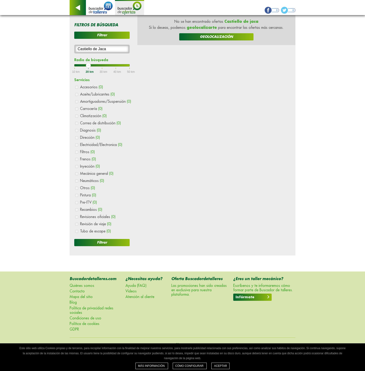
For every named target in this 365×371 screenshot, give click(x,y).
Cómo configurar (189, 366)
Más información (152, 366)
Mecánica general (96, 174)
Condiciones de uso (85, 318)
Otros (87, 188)
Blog (73, 302)
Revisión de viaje (95, 224)
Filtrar (102, 35)
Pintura (88, 195)
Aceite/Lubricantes (97, 94)
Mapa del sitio (81, 297)
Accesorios (91, 87)
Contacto (77, 291)
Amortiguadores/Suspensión (105, 101)
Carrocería (91, 109)
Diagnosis (90, 130)
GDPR (74, 329)
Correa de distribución (100, 123)
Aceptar (220, 366)
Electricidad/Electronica (101, 145)
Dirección (90, 137)
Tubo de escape (95, 231)
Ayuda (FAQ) (135, 286)
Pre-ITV (88, 202)
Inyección (90, 166)
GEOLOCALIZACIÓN (216, 36)
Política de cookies (84, 324)
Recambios (91, 210)
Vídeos (131, 291)
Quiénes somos (82, 286)
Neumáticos (92, 181)
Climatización (93, 116)
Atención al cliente (139, 297)
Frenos (88, 159)
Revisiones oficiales (97, 217)
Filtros (87, 152)
